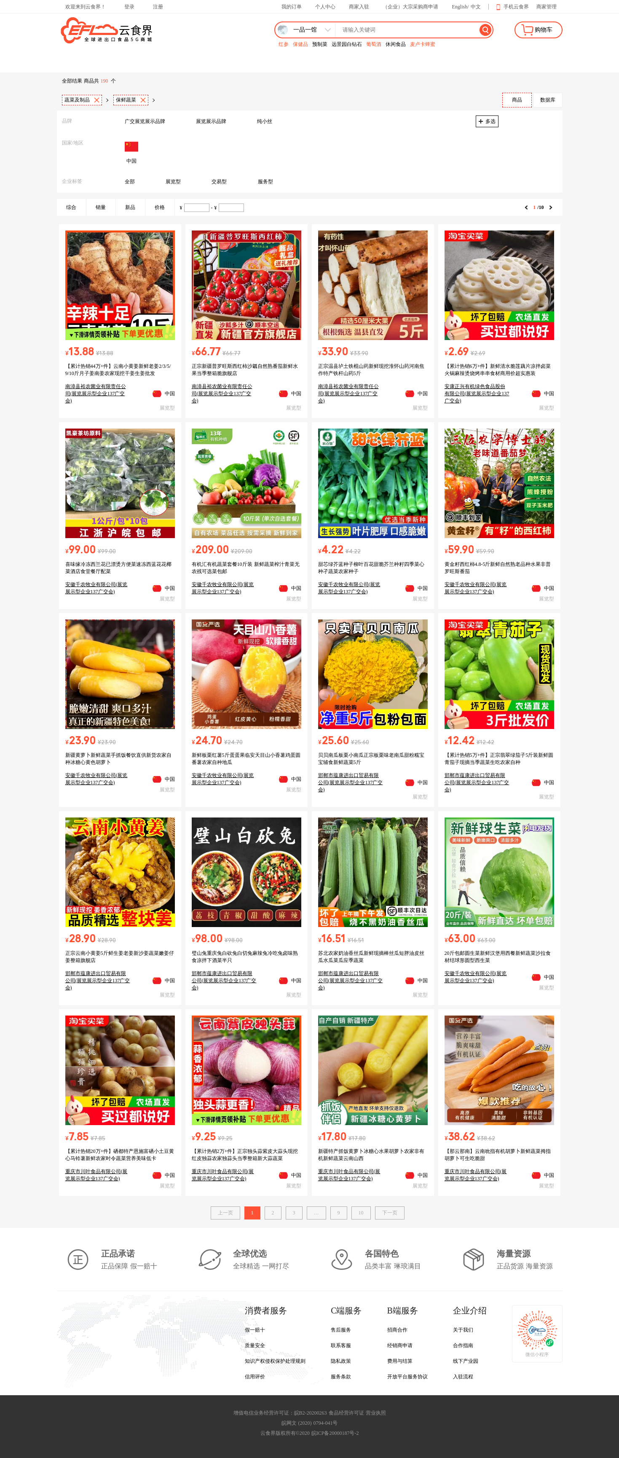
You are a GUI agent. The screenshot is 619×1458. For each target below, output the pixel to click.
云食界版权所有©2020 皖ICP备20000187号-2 (309, 1433)
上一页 (225, 1213)
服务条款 (341, 1377)
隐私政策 (341, 1361)
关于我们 (463, 1330)
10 (361, 1213)
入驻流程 (463, 1377)
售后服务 (341, 1330)
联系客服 (341, 1345)
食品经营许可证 (346, 1413)
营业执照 (376, 1413)
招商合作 (397, 1330)
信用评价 (255, 1377)
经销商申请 (400, 1345)
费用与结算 (400, 1361)
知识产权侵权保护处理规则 (275, 1361)
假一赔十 (255, 1330)
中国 (131, 152)
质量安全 (255, 1345)
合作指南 (463, 1345)
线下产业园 (465, 1361)
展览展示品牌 (211, 121)
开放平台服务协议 (407, 1377)
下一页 (389, 1213)
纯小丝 (264, 121)
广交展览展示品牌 (145, 121)
